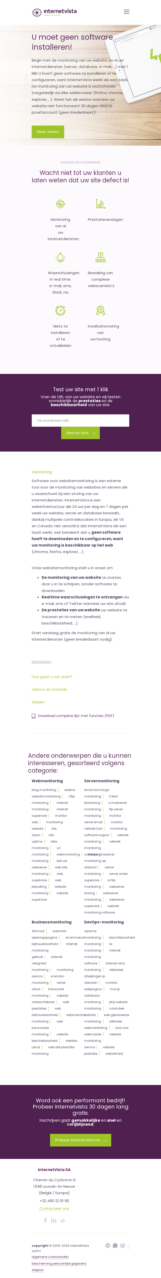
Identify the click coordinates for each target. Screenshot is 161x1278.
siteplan (38, 1270)
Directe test (80, 432)
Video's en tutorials (49, 689)
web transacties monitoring (47, 1027)
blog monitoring (44, 790)
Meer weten (48, 131)
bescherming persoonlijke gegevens (59, 1263)
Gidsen (38, 702)
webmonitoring (68, 854)
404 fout (38, 931)
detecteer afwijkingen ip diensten (103, 976)
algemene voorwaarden (50, 1257)
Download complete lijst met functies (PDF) (73, 715)
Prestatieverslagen (105, 219)
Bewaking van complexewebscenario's (101, 279)
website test (114, 1053)
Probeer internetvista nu (80, 1140)
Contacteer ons (54, 1208)
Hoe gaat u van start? (52, 676)
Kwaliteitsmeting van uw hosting (103, 333)
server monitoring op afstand (99, 860)
